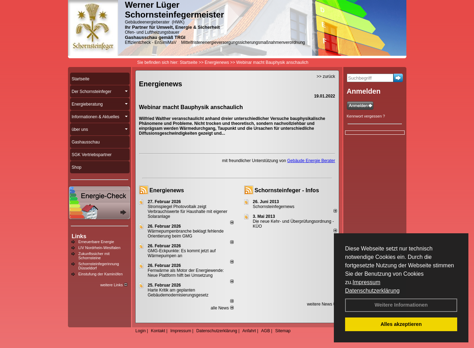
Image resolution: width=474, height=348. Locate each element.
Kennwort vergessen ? (366, 116)
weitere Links (113, 285)
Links (79, 236)
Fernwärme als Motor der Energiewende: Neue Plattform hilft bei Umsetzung (186, 273)
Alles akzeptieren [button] (401, 324)
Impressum (366, 282)
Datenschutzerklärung (372, 291)
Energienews (167, 190)
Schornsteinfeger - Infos (287, 190)
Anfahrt (249, 330)
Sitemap (282, 330)
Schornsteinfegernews (274, 206)
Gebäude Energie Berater (311, 160)
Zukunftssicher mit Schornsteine (94, 256)
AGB (265, 330)
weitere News (322, 304)
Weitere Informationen (401, 305)
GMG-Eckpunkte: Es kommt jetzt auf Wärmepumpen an (182, 253)
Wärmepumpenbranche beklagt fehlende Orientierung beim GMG (186, 234)
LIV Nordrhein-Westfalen (99, 248)
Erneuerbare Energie (96, 242)
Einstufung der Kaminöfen (100, 274)
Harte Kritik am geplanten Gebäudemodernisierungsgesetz (178, 292)
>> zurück (326, 76)
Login (141, 330)
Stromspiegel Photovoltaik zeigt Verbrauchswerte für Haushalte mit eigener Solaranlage (187, 211)
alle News (222, 308)
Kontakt (158, 330)
